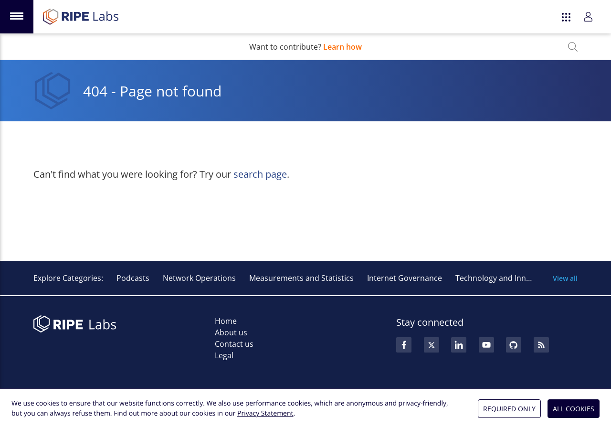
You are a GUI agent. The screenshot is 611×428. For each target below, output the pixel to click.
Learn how (342, 47)
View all (565, 278)
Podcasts (132, 278)
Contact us (234, 344)
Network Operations (199, 278)
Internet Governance (404, 278)
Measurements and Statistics (301, 278)
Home (226, 321)
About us (231, 332)
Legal (224, 355)
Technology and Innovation (504, 278)
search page (260, 174)
